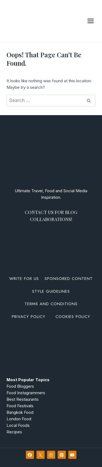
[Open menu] (90, 20)
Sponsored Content (69, 279)
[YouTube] (72, 455)
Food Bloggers (20, 386)
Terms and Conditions (51, 304)
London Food (19, 418)
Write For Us (24, 279)
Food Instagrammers (26, 392)
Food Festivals (20, 405)
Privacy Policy (28, 317)
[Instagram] (51, 455)
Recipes (14, 431)
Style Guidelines (51, 291)
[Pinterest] (62, 455)
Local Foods (18, 425)
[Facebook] (30, 455)
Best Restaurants (23, 399)
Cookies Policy (72, 317)
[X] (40, 455)
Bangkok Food (20, 412)
